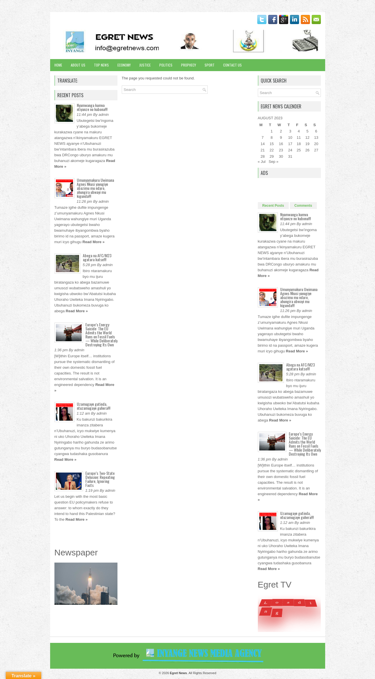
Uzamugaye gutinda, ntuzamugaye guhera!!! (93, 406)
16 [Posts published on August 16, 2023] (281, 144)
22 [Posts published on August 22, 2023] (272, 150)
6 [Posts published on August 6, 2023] (316, 131)
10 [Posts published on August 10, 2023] (290, 137)
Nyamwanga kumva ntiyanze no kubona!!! (92, 107)
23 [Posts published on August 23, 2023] (281, 150)
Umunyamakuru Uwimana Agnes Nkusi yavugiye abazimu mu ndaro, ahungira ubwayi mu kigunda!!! (95, 188)
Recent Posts (273, 206)
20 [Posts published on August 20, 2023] (316, 144)
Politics (165, 65)
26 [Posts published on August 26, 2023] (307, 150)
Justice (145, 65)
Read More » (94, 242)
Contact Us (232, 65)
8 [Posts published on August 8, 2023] (272, 137)
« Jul (262, 161)
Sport (210, 65)
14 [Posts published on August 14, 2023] (262, 144)
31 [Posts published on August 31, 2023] (290, 156)
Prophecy (188, 65)
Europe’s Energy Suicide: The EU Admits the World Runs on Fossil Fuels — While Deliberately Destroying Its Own (101, 334)
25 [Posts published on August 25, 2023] (299, 150)
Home (58, 65)
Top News (101, 65)
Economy (124, 65)
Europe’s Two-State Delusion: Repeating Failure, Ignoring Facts (100, 479)
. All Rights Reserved (193, 673)
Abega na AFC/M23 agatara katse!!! (97, 257)
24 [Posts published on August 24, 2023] (290, 150)
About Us (78, 65)
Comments (303, 206)
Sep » (273, 161)
